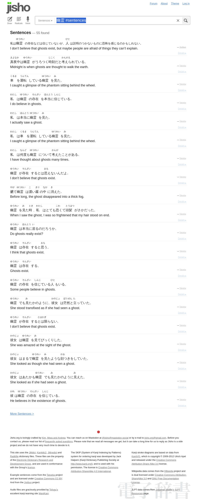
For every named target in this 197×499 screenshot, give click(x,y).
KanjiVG (136, 456)
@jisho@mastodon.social (115, 437)
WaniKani (43, 493)
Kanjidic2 (41, 452)
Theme (175, 3)
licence (31, 467)
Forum (153, 3)
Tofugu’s (53, 489)
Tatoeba (183, 66)
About (164, 3)
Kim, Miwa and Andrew (53, 437)
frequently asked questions (59, 441)
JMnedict (52, 452)
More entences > (22, 413)
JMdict (32, 452)
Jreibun (182, 47)
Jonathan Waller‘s (165, 489)
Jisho (18, 8)
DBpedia (168, 471)
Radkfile (14, 456)
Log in (186, 3)
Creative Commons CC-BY (48, 478)
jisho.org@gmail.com (155, 437)
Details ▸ (182, 53)
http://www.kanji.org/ (81, 463)
